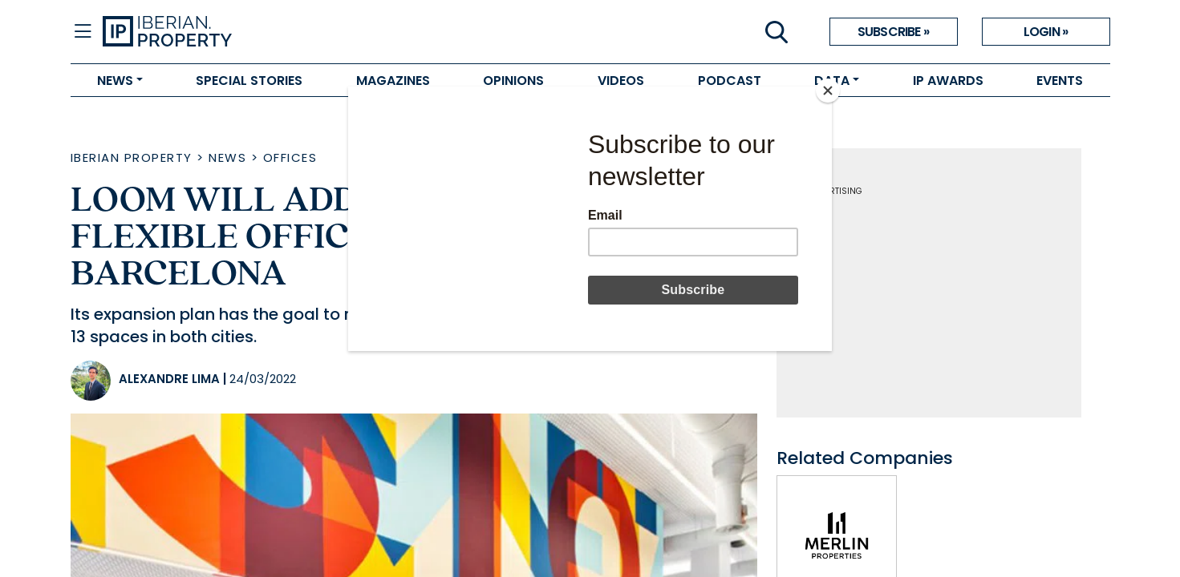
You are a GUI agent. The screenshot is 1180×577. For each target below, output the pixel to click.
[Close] (828, 91)
